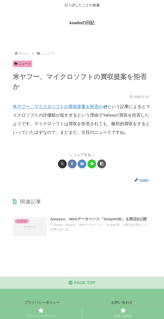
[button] (101, 164)
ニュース (22, 63)
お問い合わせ (122, 303)
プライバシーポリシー (42, 303)
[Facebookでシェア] (72, 164)
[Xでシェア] (62, 164)
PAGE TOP (81, 283)
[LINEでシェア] (91, 164)
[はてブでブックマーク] (82, 164)
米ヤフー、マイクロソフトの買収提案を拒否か (60, 106)
